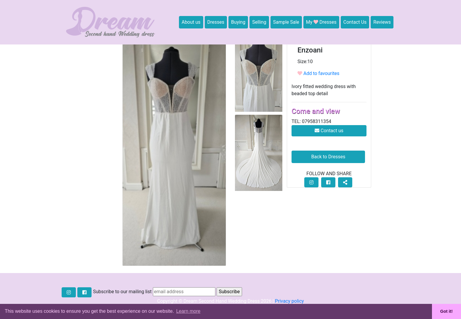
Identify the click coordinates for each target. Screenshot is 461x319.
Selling (259, 22)
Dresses (216, 22)
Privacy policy (289, 301)
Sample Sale (286, 22)
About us (191, 22)
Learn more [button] (188, 311)
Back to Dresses (328, 157)
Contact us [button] (329, 130)
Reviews (382, 22)
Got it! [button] (446, 311)
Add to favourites (318, 73)
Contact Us (355, 22)
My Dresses (321, 22)
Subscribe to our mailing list (122, 291)
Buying (238, 22)
